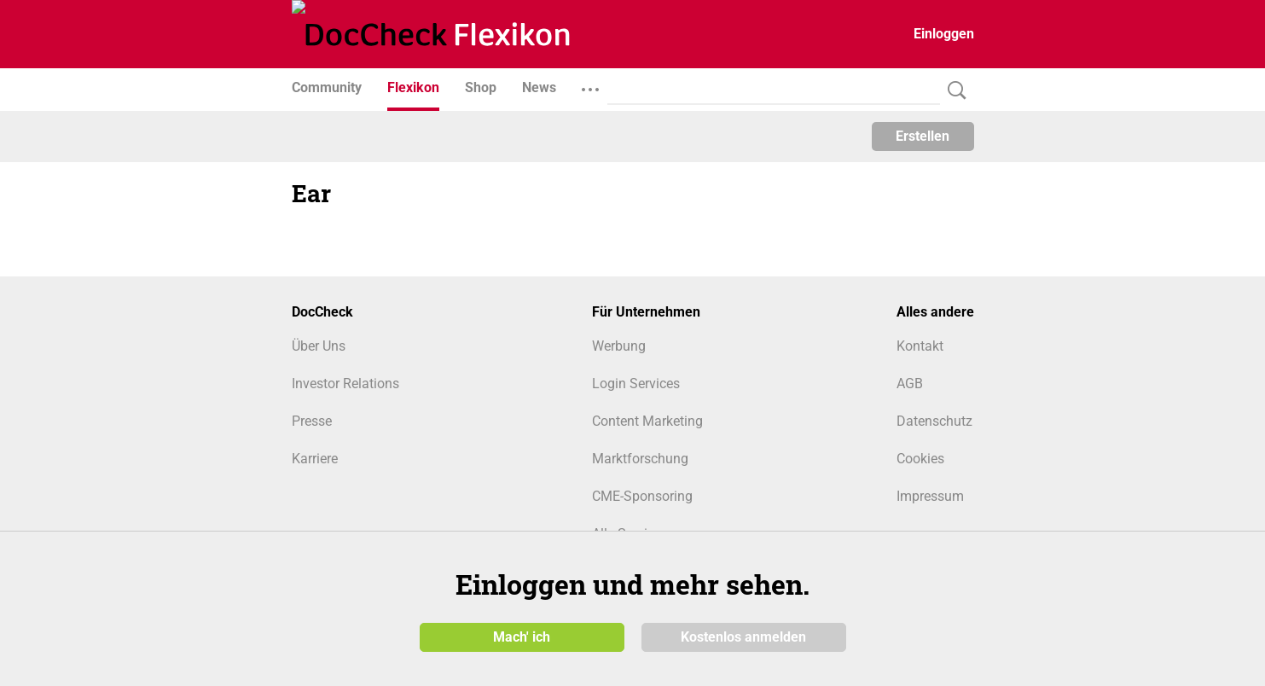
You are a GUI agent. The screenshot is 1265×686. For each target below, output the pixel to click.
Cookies (920, 459)
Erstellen (922, 136)
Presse (312, 421)
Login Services (636, 383)
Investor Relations (345, 383)
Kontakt (920, 346)
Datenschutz (934, 421)
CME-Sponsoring (642, 496)
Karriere (315, 459)
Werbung (619, 346)
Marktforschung (640, 459)
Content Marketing (647, 421)
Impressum (930, 496)
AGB (910, 383)
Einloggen (944, 34)
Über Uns (318, 346)
